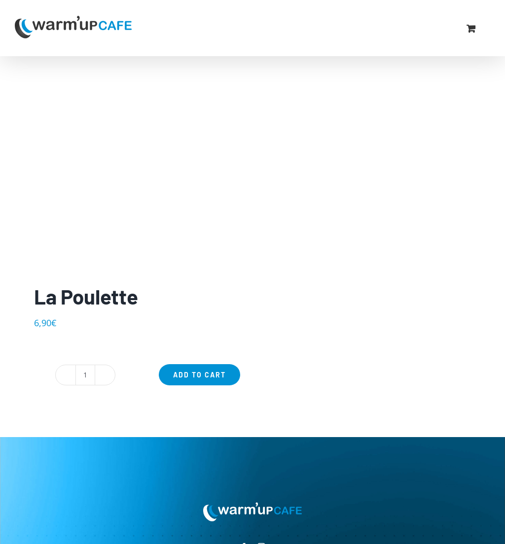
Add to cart (199, 375)
